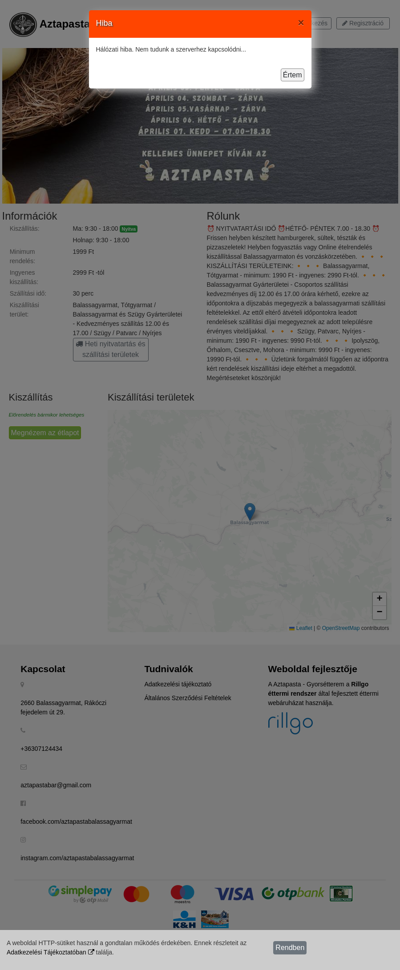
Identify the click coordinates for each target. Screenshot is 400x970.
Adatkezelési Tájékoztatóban (50, 952)
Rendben (289, 947)
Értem (292, 75)
